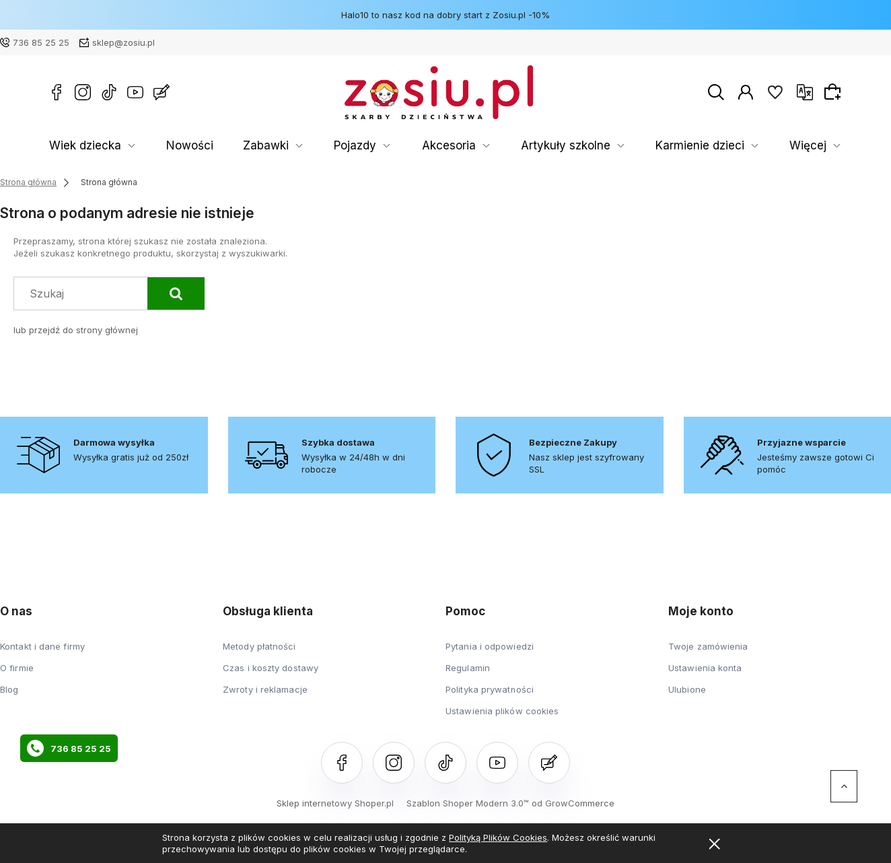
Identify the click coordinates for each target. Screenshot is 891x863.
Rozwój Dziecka (729, 145)
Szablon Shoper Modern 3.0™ (467, 803)
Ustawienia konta (705, 667)
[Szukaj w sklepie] (84, 293)
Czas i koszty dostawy (270, 667)
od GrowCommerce (573, 803)
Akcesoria (358, 145)
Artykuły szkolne (451, 145)
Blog (9, 689)
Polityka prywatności (490, 689)
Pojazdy (285, 145)
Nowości (159, 145)
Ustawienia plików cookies (502, 710)
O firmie (17, 667)
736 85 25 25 (41, 42)
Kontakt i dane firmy (42, 646)
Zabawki (215, 145)
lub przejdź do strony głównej (75, 329)
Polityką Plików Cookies (498, 837)
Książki (645, 145)
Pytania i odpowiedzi (490, 646)
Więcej (815, 145)
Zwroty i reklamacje (265, 689)
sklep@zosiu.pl (123, 42)
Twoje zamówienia (708, 646)
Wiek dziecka (75, 145)
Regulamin (468, 667)
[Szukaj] (176, 293)
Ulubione (687, 689)
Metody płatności (259, 646)
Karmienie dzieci (559, 145)
